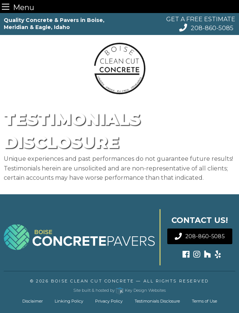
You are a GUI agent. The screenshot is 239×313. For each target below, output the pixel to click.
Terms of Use (204, 301)
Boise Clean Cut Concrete (92, 281)
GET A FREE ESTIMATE (200, 19)
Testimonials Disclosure (157, 301)
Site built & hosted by (119, 290)
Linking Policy (69, 301)
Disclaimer (32, 301)
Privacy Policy (109, 301)
